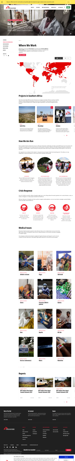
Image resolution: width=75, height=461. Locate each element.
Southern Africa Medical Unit (27, 435)
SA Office (24, 433)
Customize (66, 454)
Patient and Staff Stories (46, 429)
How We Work (35, 431)
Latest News (44, 431)
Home (20, 40)
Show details (16, 458)
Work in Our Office (55, 431)
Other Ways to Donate (66, 433)
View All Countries (22, 55)
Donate (68, 7)
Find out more (6, 419)
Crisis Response (35, 433)
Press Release (45, 433)
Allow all (66, 451)
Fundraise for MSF (65, 431)
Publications (44, 437)
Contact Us (24, 439)
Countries (34, 429)
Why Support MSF (65, 435)
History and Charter (25, 431)
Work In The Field (55, 429)
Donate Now (54, 419)
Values (23, 429)
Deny (66, 457)
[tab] (59, 58)
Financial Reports (25, 437)
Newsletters (44, 435)
